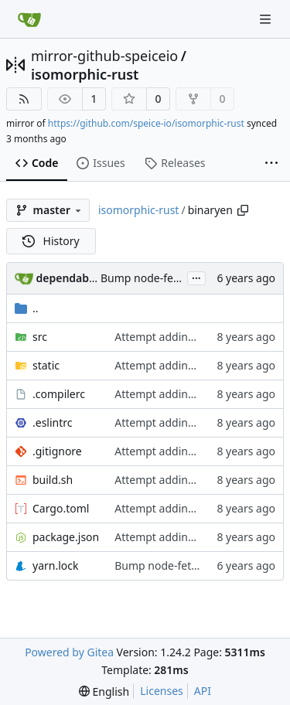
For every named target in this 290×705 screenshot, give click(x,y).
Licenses (161, 690)
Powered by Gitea (69, 652)
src (39, 336)
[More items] (271, 164)
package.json (65, 537)
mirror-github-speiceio (104, 55)
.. (27, 308)
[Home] (29, 19)
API (202, 690)
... (196, 276)
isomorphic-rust (84, 74)
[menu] (104, 691)
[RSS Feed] (24, 99)
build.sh (52, 479)
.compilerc (58, 394)
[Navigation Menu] (266, 19)
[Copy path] (242, 210)
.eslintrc (52, 422)
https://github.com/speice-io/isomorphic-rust (146, 123)
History (51, 240)
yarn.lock (55, 565)
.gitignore (57, 451)
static (46, 365)
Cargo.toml (60, 508)
